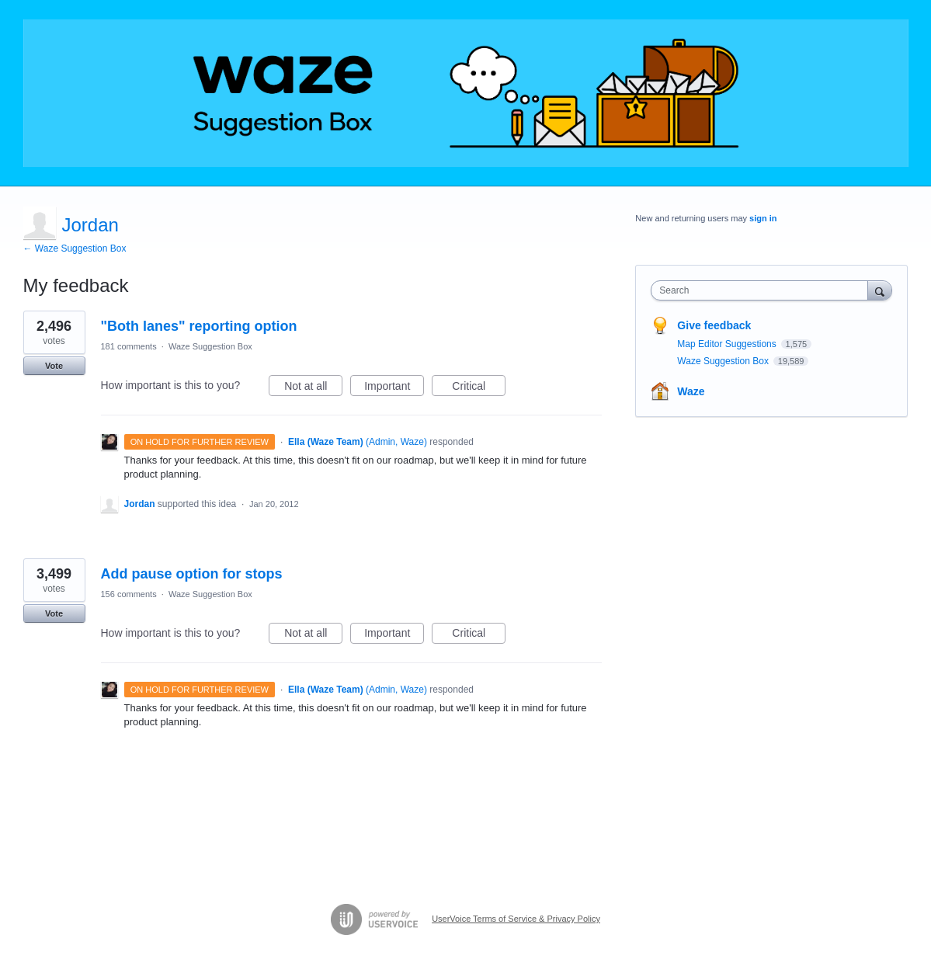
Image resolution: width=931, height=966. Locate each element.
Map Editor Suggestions (728, 344)
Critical (478, 388)
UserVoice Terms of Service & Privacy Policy (516, 918)
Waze (690, 391)
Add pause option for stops (192, 574)
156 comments (129, 594)
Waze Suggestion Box (210, 346)
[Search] (879, 290)
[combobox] (762, 290)
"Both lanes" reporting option (199, 326)
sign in (762, 218)
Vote (54, 365)
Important (394, 388)
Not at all (313, 388)
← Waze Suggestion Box (75, 248)
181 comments (129, 346)
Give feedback (714, 325)
